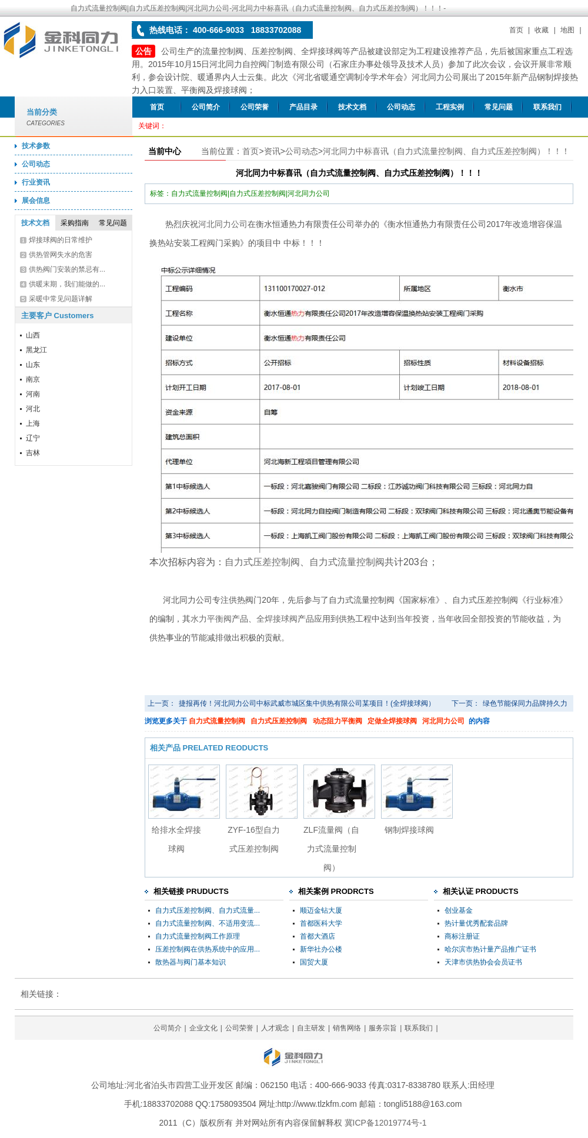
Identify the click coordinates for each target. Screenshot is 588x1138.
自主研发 (311, 1028)
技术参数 (36, 146)
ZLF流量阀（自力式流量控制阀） (331, 848)
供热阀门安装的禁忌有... (67, 269)
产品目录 (303, 107)
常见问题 (499, 107)
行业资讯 (36, 182)
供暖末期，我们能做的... (67, 284)
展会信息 (36, 200)
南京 (33, 379)
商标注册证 (462, 936)
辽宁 (33, 438)
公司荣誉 (254, 107)
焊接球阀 (281, 618)
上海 (33, 423)
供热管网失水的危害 (60, 255)
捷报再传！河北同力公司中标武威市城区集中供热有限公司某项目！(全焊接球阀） (307, 703)
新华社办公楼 (321, 949)
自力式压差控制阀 (278, 721)
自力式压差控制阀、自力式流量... (207, 910)
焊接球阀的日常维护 (60, 240)
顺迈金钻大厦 (321, 910)
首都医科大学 (321, 923)
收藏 (541, 30)
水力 (199, 618)
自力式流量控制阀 (217, 721)
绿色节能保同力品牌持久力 (525, 703)
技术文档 (352, 107)
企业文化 (203, 1028)
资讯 (272, 151)
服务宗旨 (383, 1028)
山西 (33, 335)
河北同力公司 (223, 224)
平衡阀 (219, 618)
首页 (516, 30)
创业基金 (459, 910)
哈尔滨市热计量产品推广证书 (490, 949)
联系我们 (547, 107)
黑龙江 (36, 350)
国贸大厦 (314, 962)
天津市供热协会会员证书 (483, 962)
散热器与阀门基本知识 (190, 962)
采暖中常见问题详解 (60, 299)
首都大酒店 (317, 936)
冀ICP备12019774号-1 (386, 1122)
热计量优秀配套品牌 (476, 923)
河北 (33, 409)
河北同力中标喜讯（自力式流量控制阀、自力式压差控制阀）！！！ (446, 151)
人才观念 (275, 1028)
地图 (567, 30)
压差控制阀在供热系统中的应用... (207, 949)
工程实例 (450, 107)
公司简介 (206, 107)
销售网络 (347, 1028)
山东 (33, 365)
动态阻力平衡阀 (337, 721)
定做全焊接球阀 (392, 721)
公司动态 (401, 107)
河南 (33, 394)
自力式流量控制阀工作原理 (197, 936)
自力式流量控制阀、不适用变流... (207, 923)
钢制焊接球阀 (409, 830)
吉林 (33, 453)
